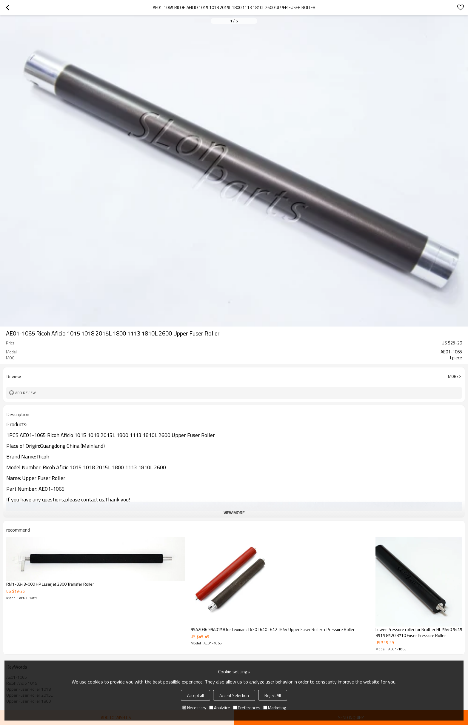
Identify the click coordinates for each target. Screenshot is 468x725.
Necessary (194, 707)
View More (234, 512)
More (453, 376)
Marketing (274, 707)
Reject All (272, 695)
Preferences (246, 707)
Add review (25, 392)
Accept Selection (234, 695)
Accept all (195, 695)
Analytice (219, 707)
